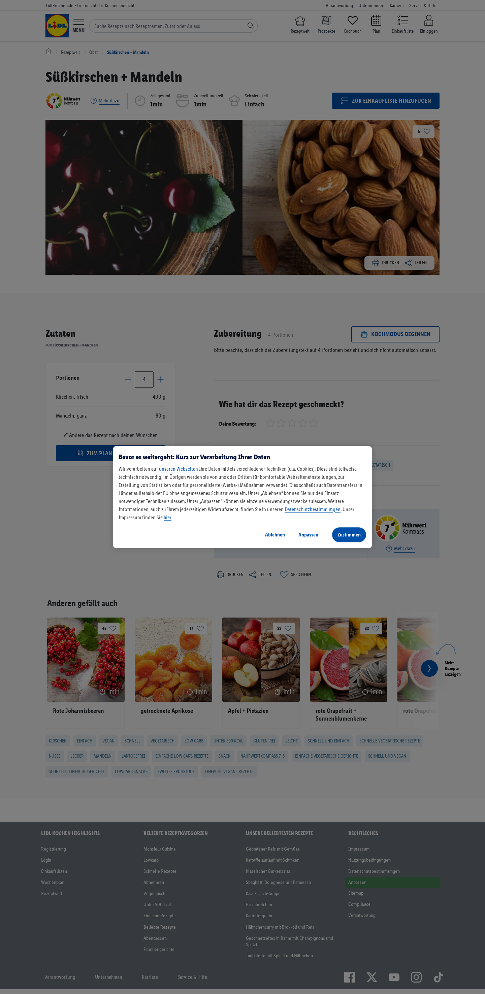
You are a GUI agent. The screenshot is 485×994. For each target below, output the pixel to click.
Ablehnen (275, 534)
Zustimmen (349, 534)
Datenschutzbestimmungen (313, 509)
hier (167, 517)
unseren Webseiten (178, 469)
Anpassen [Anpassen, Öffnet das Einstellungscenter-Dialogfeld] (308, 534)
